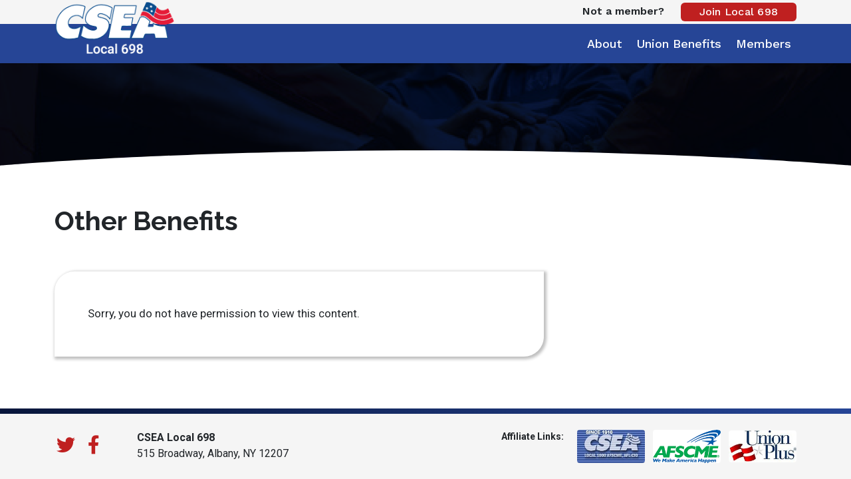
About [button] (604, 44)
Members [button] (763, 44)
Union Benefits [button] (678, 44)
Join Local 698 (739, 11)
